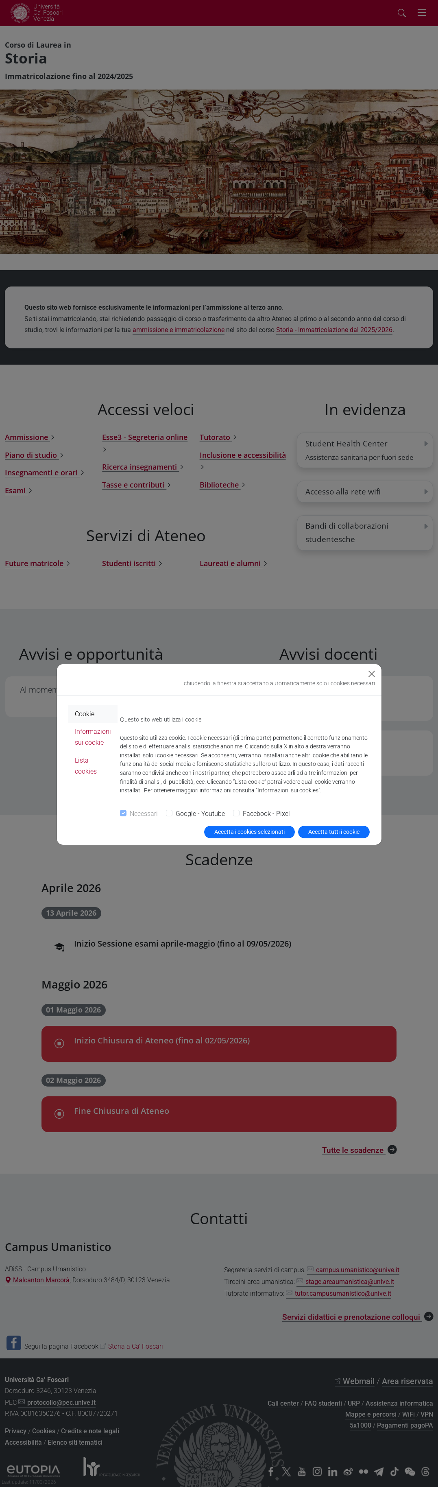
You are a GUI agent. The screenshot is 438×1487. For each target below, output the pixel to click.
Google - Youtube (200, 814)
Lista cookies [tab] (86, 766)
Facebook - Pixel (266, 814)
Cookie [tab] (84, 714)
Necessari (144, 814)
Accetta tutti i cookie (334, 832)
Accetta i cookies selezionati (249, 832)
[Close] (371, 673)
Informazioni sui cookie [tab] (93, 737)
